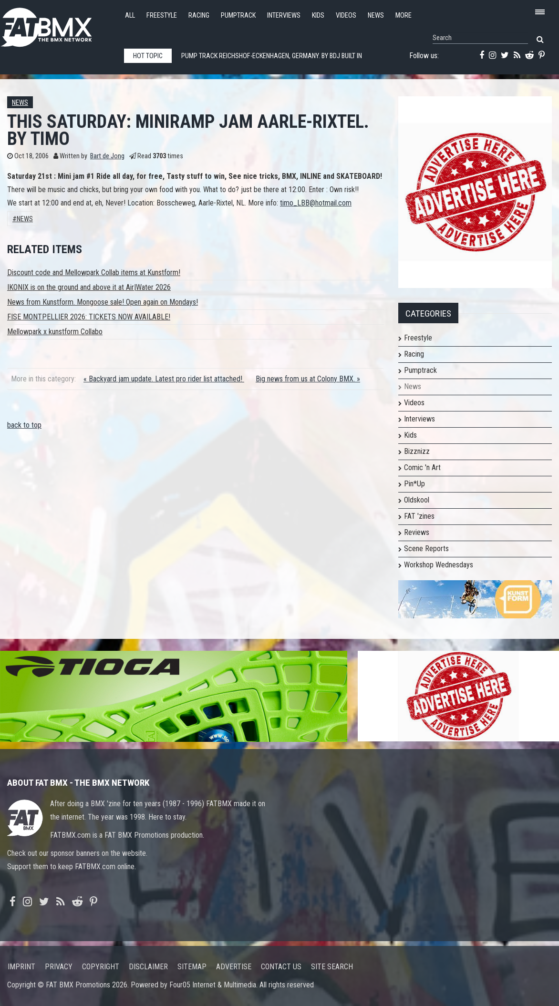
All (130, 15)
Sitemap (192, 966)
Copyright (100, 966)
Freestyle (161, 15)
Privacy (58, 966)
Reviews (416, 532)
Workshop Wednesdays (438, 564)
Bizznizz (417, 451)
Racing (198, 15)
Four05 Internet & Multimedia (212, 984)
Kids (318, 15)
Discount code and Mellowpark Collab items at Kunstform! (93, 272)
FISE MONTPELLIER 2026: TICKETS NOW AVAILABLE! (88, 316)
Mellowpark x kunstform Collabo (55, 331)
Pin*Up (414, 483)
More (403, 15)
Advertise (233, 966)
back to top (24, 425)
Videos (346, 15)
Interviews (283, 15)
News (376, 15)
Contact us (281, 966)
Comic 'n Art (422, 467)
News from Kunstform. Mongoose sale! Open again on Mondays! (102, 302)
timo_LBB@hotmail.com (316, 202)
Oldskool (416, 499)
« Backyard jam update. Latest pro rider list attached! (163, 378)
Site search (332, 966)
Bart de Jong (107, 156)
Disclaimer (148, 966)
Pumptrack (238, 15)
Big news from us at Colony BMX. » (308, 378)
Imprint (21, 966)
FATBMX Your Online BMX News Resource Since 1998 (57, 24)
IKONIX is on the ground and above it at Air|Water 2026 (89, 287)
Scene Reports (426, 548)
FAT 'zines (419, 516)
